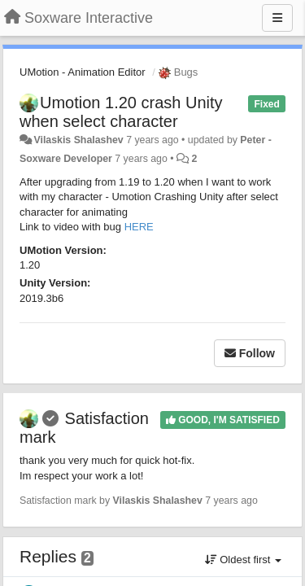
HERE (139, 227)
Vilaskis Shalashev (78, 140)
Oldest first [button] (243, 559)
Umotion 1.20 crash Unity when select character (121, 112)
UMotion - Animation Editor (83, 72)
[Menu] (277, 18)
